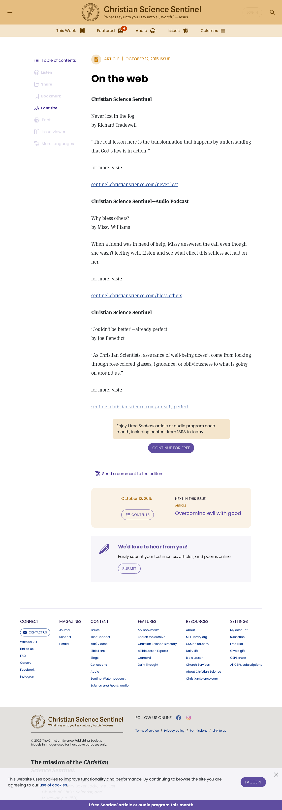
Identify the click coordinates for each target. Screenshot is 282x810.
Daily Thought (148, 663)
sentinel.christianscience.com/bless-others (134, 295)
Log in (252, 12)
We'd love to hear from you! (151, 546)
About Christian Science (203, 670)
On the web (117, 78)
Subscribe (237, 635)
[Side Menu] (10, 12)
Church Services (198, 663)
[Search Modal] (272, 12)
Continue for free (170, 447)
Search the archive (151, 635)
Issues (95, 629)
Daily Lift (192, 649)
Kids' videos (99, 642)
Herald (64, 642)
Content (100, 620)
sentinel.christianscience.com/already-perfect (137, 406)
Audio (95, 670)
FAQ (23, 654)
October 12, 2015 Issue (145, 59)
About (190, 629)
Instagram (27, 675)
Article (109, 59)
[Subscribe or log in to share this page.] (44, 84)
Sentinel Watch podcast (108, 677)
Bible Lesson (195, 656)
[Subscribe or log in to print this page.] (43, 120)
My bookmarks (148, 629)
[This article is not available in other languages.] (55, 144)
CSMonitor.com (197, 642)
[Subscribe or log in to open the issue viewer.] (51, 132)
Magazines (70, 620)
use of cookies (53, 785)
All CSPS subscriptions (246, 663)
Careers (25, 661)
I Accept (253, 781)
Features (147, 620)
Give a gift (237, 649)
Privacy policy (174, 729)
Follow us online (153, 717)
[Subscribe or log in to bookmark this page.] (48, 96)
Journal (64, 629)
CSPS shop (238, 656)
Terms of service (147, 729)
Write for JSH (29, 640)
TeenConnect (100, 635)
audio (110, 684)
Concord (144, 656)
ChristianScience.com (202, 677)
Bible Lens (98, 649)
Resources (197, 620)
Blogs (94, 656)
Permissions (198, 729)
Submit (127, 567)
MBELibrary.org (196, 635)
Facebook (27, 668)
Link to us (26, 647)
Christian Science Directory (157, 642)
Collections (99, 663)
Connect (29, 620)
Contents (135, 514)
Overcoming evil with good (207, 513)
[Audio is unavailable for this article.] (44, 72)
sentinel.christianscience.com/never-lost (132, 184)
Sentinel (65, 635)
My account (239, 629)
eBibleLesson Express (153, 649)
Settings (239, 620)
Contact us (35, 631)
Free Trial (236, 642)
